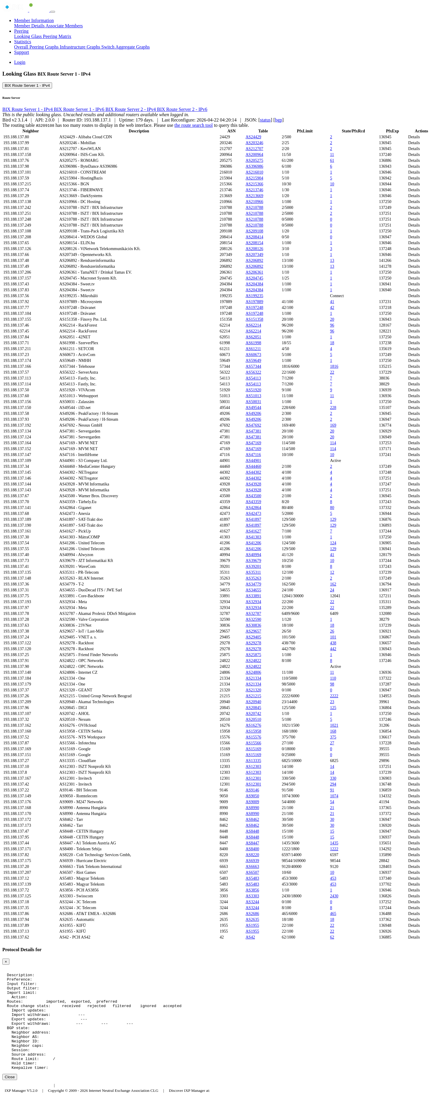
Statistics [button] (22, 41)
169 (333, 425)
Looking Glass (28, 36)
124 (333, 543)
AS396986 (254, 166)
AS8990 (252, 808)
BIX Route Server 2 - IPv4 (131, 109)
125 (333, 708)
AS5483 (252, 878)
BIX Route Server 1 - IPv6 (79, 109)
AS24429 (253, 137)
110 (333, 678)
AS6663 (252, 866)
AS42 (250, 937)
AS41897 (253, 519)
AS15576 (253, 737)
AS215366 (254, 184)
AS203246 (254, 143)
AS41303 (253, 537)
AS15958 (253, 731)
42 (332, 307)
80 (332, 507)
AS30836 (253, 625)
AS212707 (254, 149)
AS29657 (253, 631)
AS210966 (254, 201)
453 (333, 878)
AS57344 (253, 366)
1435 (334, 843)
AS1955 (252, 925)
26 (332, 631)
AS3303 (252, 896)
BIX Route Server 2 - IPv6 (182, 109)
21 (332, 808)
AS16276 (253, 725)
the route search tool (193, 125)
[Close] (5, 962)
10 (332, 184)
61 (332, 160)
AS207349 (254, 254)
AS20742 (253, 713)
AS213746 (254, 190)
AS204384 (254, 284)
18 (332, 343)
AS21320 (253, 690)
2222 (334, 696)
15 (332, 831)
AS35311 (253, 572)
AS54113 (253, 378)
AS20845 (253, 708)
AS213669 (254, 196)
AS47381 (253, 431)
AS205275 (254, 160)
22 (332, 372)
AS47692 (253, 425)
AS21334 (253, 678)
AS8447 (252, 843)
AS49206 (253, 413)
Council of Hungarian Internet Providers (91, 1105)
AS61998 (253, 343)
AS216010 (254, 172)
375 (333, 737)
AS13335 (253, 760)
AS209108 (254, 231)
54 (332, 802)
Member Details (30, 25)
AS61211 (253, 349)
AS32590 (253, 619)
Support (21, 52)
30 (332, 819)
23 (332, 702)
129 (333, 519)
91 (332, 790)
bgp (278, 119)
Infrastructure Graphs (80, 46)
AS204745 (254, 278)
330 (333, 778)
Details (414, 137)
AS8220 (252, 855)
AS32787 (253, 613)
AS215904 (254, 178)
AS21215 (253, 696)
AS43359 (253, 502)
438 (333, 643)
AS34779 (253, 584)
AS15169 (253, 749)
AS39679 (253, 560)
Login (19, 62)
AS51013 (253, 396)
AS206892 (254, 260)
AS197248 (254, 307)
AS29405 (253, 637)
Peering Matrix (57, 36)
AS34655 (253, 590)
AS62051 (253, 337)
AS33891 (253, 596)
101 (333, 637)
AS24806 (253, 672)
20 (332, 319)
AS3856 (252, 890)
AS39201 (253, 566)
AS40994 (253, 555)
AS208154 (254, 243)
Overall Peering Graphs (37, 46)
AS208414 (254, 237)
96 (332, 325)
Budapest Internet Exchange (27, 1105)
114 (333, 443)
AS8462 (252, 819)
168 (333, 731)
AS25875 (253, 655)
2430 (334, 896)
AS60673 (253, 354)
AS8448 (252, 831)
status (265, 119)
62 (332, 937)
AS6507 (252, 872)
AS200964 (254, 154)
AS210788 (254, 207)
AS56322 (253, 372)
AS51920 (253, 390)
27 (332, 743)
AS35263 (253, 578)
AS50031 (253, 402)
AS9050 (252, 796)
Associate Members (64, 25)
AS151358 (254, 319)
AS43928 (253, 484)
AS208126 (254, 249)
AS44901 (253, 460)
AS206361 (254, 272)
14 (332, 766)
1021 (334, 725)
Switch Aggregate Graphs (125, 46)
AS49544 (253, 407)
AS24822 (253, 660)
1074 (334, 796)
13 (332, 260)
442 (333, 649)
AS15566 (253, 743)
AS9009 (252, 802)
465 (333, 913)
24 (332, 590)
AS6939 (252, 861)
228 (333, 407)
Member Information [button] (34, 20)
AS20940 (253, 702)
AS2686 (252, 913)
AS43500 (253, 496)
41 (332, 302)
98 (332, 684)
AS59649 (253, 360)
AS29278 (253, 643)
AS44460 (253, 466)
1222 (334, 849)
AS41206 (253, 543)
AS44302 (253, 472)
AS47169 (253, 443)
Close (10, 1097)
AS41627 (253, 531)
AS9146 (252, 790)
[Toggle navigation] (52, 12)
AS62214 (253, 325)
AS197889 (254, 302)
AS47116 (253, 454)
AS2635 (252, 919)
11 (332, 154)
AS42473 (253, 513)
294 (333, 784)
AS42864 (253, 507)
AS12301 (253, 778)
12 (332, 572)
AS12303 (253, 766)
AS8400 (252, 849)
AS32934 (253, 602)
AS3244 (252, 902)
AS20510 (253, 719)
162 (333, 584)
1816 (334, 366)
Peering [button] (21, 31)
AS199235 (254, 296)
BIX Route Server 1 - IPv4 (27, 85)
